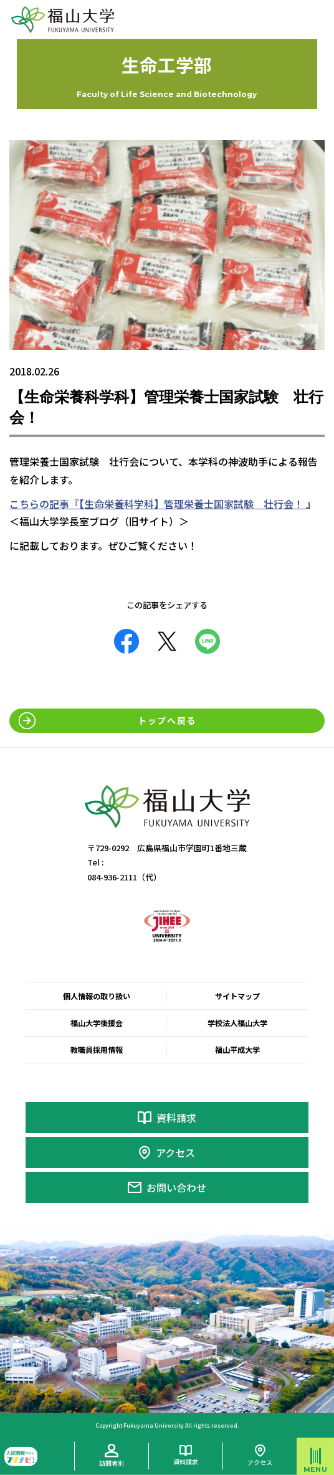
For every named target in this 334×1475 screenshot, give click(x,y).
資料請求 (176, 1117)
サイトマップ (237, 996)
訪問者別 (111, 1463)
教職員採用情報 (96, 1049)
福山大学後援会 (96, 1023)
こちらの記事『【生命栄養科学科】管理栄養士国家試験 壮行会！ (157, 503)
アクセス (175, 1152)
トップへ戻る (167, 720)
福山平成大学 (237, 1049)
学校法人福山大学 (237, 1023)
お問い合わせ (176, 1187)
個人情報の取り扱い (96, 996)
